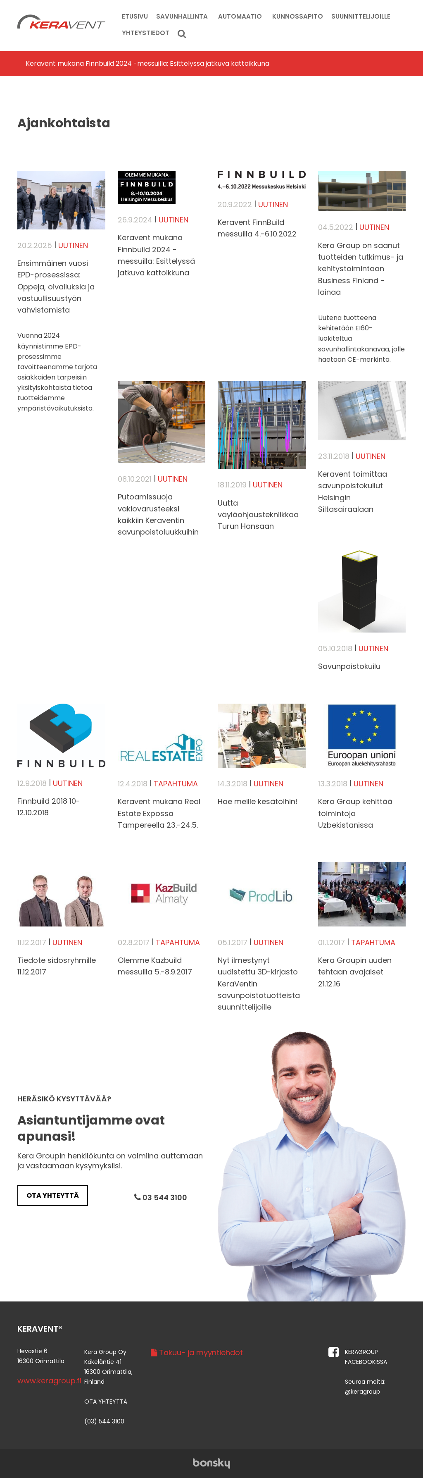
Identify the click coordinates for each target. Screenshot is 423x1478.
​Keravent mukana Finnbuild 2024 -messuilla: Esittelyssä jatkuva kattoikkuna (147, 63)
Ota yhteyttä (52, 1195)
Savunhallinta (182, 16)
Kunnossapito (297, 16)
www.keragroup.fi (49, 1380)
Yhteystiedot (145, 33)
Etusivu (135, 16)
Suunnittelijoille (360, 16)
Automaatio (240, 16)
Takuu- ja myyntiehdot (197, 1352)
